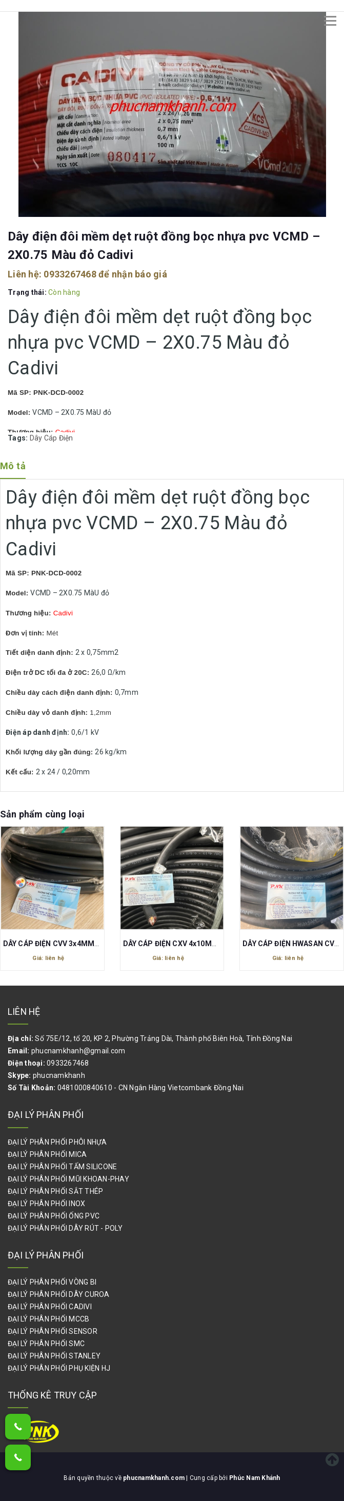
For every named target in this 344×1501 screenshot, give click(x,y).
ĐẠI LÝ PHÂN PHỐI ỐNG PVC (53, 1216)
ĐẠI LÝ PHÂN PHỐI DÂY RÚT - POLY (65, 1228)
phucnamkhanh (59, 1075)
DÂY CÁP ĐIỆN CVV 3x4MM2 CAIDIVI (64, 943)
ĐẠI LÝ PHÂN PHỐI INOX (46, 1203)
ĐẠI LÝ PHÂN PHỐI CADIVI (50, 1307)
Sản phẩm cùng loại (42, 814)
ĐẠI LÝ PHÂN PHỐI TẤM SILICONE (62, 1167)
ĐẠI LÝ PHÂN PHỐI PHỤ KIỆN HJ (59, 1368)
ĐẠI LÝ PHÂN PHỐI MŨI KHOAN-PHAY (68, 1179)
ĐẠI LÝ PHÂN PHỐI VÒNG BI (52, 1282)
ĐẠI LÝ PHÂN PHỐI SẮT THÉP (55, 1191)
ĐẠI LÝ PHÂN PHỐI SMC (46, 1343)
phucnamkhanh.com (154, 1478)
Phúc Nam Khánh (254, 1478)
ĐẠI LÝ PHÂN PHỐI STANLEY (54, 1356)
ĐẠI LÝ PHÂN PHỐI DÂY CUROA (59, 1294)
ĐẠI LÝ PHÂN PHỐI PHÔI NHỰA (57, 1142)
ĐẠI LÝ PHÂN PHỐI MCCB (48, 1319)
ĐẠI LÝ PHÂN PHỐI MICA (47, 1154)
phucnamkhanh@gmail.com (78, 1051)
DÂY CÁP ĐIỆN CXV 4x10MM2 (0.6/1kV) (189, 943)
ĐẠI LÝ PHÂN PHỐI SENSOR (52, 1331)
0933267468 (70, 274)
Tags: (19, 438)
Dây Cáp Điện (51, 438)
